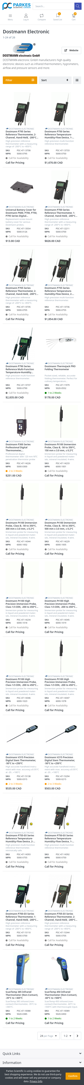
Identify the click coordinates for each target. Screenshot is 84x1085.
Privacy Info (36, 1081)
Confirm (72, 1076)
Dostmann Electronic (21, 128)
